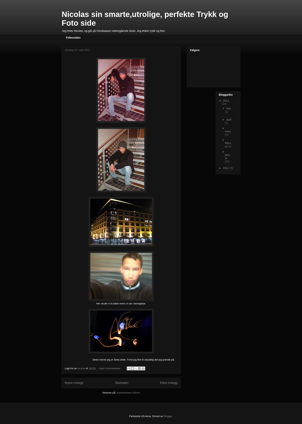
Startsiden (121, 382)
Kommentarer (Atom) (128, 392)
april (228, 119)
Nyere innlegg (74, 382)
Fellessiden (73, 37)
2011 (226, 168)
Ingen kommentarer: (110, 368)
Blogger (168, 416)
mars (228, 131)
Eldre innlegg (169, 382)
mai (228, 108)
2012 (226, 100)
